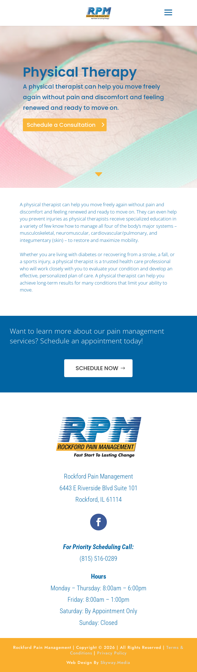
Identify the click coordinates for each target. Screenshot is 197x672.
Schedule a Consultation (61, 125)
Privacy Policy (112, 653)
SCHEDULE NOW (97, 368)
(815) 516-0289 (98, 558)
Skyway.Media (115, 662)
